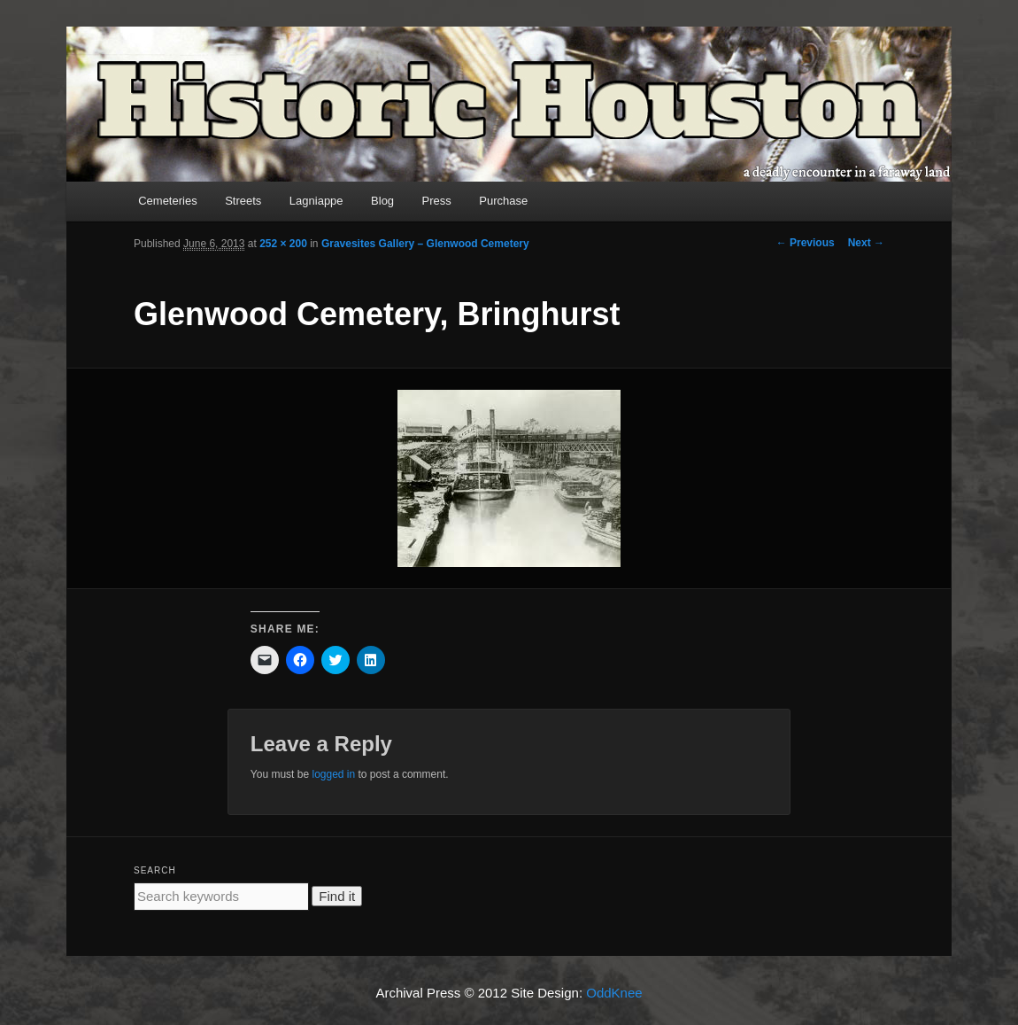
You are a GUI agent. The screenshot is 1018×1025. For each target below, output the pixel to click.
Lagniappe (316, 200)
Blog (382, 200)
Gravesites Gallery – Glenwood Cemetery (425, 243)
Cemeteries (167, 200)
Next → (866, 243)
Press (436, 200)
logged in (333, 774)
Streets (243, 200)
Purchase (503, 200)
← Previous (805, 243)
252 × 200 (283, 243)
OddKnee (614, 992)
